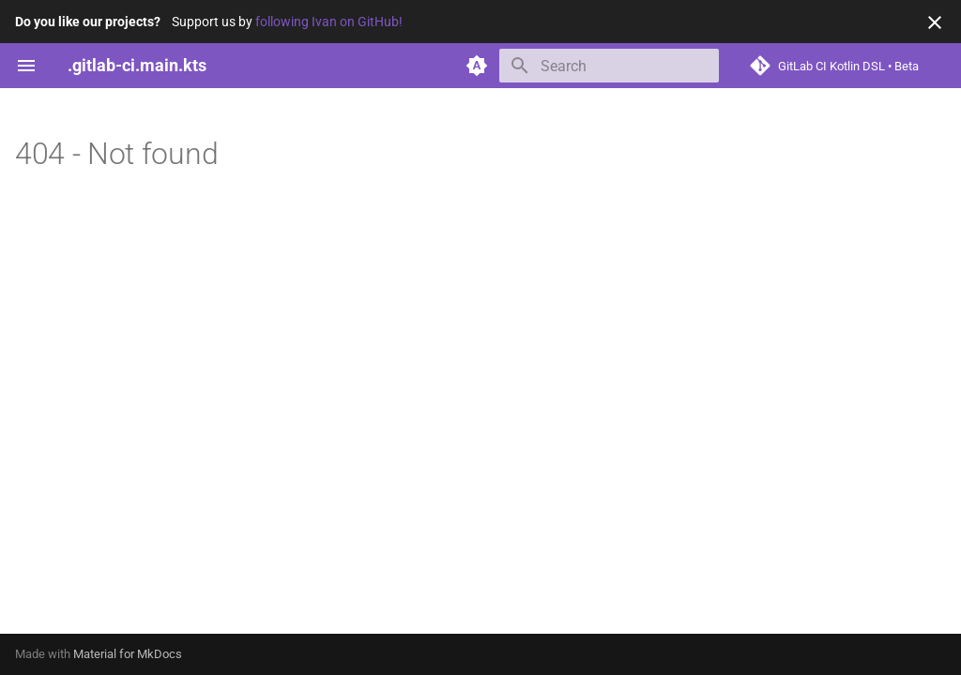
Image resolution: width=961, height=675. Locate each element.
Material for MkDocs (127, 654)
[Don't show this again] (934, 22)
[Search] (609, 65)
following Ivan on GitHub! (329, 21)
